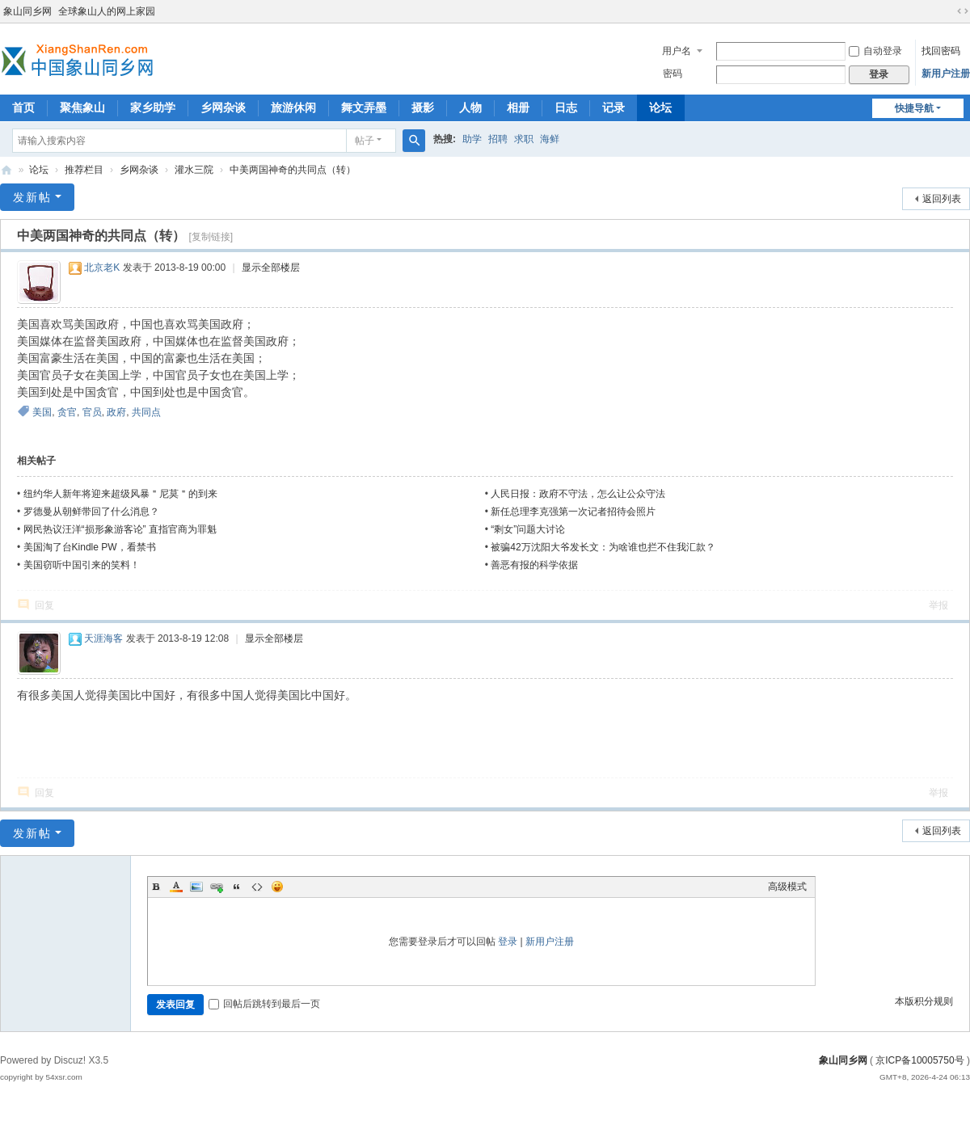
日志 (566, 107)
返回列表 (941, 198)
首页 (23, 107)
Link (217, 887)
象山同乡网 (27, 11)
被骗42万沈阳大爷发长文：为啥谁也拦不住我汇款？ (603, 547)
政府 (116, 412)
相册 (518, 107)
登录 (507, 941)
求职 (524, 139)
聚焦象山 (82, 107)
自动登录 (875, 51)
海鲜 (549, 139)
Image (196, 887)
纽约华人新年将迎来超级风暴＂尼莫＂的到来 (120, 493)
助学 (472, 139)
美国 (42, 412)
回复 (44, 605)
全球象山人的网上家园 (106, 11)
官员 (92, 412)
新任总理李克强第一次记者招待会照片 (573, 511)
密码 (672, 73)
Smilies (277, 887)
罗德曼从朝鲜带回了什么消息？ (91, 511)
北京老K (102, 267)
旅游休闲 (293, 107)
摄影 (422, 107)
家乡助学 (152, 107)
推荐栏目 (84, 169)
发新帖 (32, 197)
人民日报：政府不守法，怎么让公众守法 (578, 493)
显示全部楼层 (271, 267)
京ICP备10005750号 (919, 1060)
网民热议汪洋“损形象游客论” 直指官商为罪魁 (120, 529)
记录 (613, 107)
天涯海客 (103, 638)
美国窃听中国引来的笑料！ (81, 565)
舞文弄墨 (363, 107)
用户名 (676, 51)
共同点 (146, 412)
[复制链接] (210, 236)
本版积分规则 (924, 1001)
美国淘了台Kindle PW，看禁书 (89, 547)
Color (176, 887)
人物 (470, 107)
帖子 (364, 140)
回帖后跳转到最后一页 (264, 1003)
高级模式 (787, 886)
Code (257, 887)
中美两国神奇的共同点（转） (293, 169)
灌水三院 (194, 169)
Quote (237, 887)
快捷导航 (914, 108)
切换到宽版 (962, 11)
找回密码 (941, 51)
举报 (938, 605)
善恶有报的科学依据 (534, 565)
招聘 (498, 139)
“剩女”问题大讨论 (528, 529)
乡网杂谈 (223, 107)
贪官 (67, 412)
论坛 (660, 107)
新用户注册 (946, 73)
